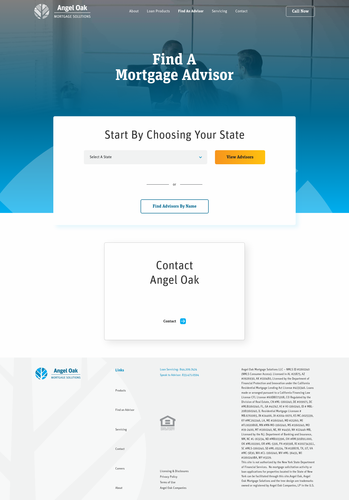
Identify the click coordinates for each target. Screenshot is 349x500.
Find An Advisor (191, 11)
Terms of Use (167, 482)
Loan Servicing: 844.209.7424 (178, 369)
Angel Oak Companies (173, 487)
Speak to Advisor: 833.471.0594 (179, 375)
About (134, 11)
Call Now (300, 11)
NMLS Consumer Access (256, 374)
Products (120, 390)
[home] (62, 11)
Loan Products (158, 11)
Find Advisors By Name (175, 206)
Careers (120, 468)
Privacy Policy (168, 476)
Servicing (219, 11)
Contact (241, 11)
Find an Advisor (124, 409)
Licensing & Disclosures (174, 471)
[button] (145, 157)
